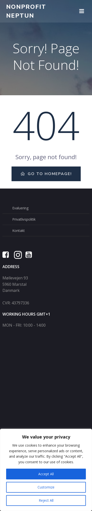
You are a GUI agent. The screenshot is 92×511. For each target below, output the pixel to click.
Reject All (46, 500)
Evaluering (20, 208)
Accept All (46, 474)
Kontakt (18, 230)
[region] (46, 470)
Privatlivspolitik (24, 219)
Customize (46, 487)
